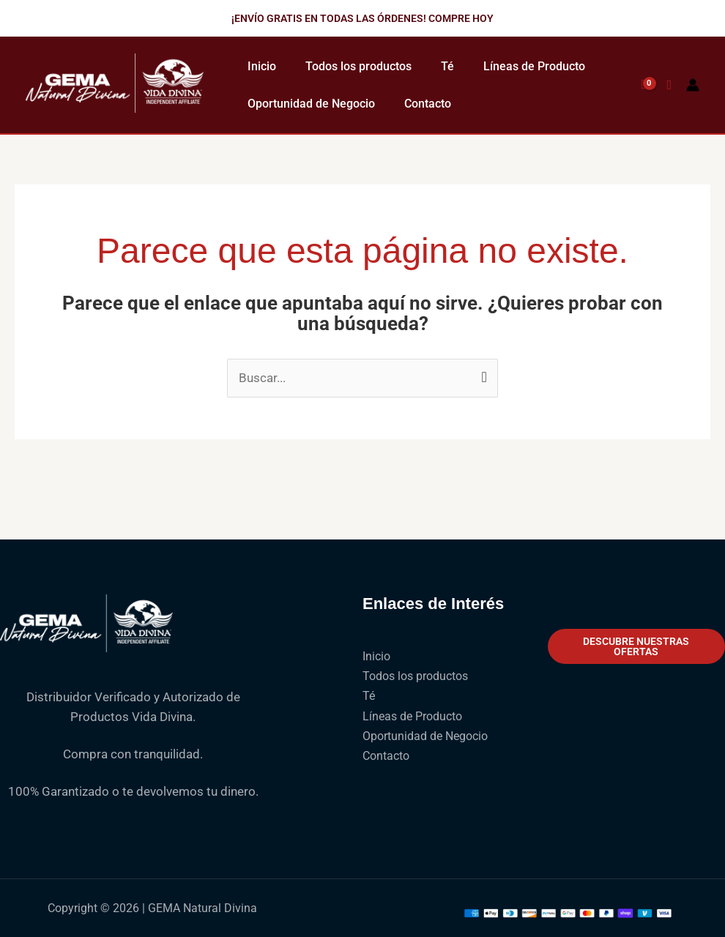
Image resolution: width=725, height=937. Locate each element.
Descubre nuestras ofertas (636, 646)
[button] (362, 18)
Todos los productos (358, 66)
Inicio (262, 66)
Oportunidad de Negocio (311, 104)
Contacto (427, 104)
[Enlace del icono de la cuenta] (692, 85)
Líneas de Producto (534, 66)
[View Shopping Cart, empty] (643, 84)
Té (447, 66)
